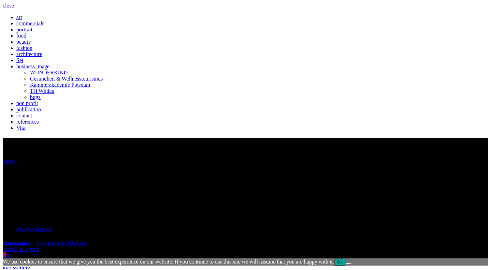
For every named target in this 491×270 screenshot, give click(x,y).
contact (24, 115)
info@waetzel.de (33, 229)
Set (19, 60)
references (27, 122)
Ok (340, 262)
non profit (27, 103)
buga (35, 97)
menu (9, 161)
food (21, 36)
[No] (348, 263)
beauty (23, 42)
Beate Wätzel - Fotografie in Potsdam (44, 243)
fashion (24, 48)
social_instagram (21, 249)
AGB (7, 255)
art (19, 17)
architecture (29, 54)
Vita (21, 128)
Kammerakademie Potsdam (60, 85)
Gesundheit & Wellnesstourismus (66, 79)
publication (28, 109)
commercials (30, 23)
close (8, 6)
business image (32, 66)
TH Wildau (42, 91)
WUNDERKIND (49, 72)
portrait (24, 29)
